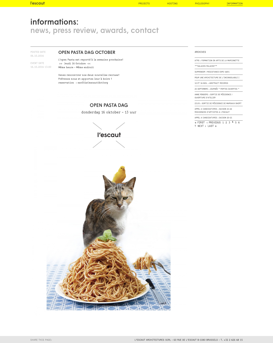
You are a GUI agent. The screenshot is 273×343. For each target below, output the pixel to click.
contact (145, 31)
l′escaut (37, 4)
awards (113, 31)
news (39, 31)
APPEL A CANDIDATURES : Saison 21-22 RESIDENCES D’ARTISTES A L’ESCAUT (213, 110)
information (235, 3)
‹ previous (213, 122)
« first (200, 122)
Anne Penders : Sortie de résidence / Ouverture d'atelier (213, 96)
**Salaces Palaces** (206, 66)
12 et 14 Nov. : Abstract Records (211, 83)
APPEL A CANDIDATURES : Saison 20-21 (213, 118)
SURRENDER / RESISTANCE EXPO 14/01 (212, 72)
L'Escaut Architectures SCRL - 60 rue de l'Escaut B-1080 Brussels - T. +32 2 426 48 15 (189, 340)
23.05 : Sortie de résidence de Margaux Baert (218, 103)
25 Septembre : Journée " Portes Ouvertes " (217, 89)
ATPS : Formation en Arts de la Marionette (217, 61)
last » (212, 126)
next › (202, 126)
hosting (172, 3)
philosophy (202, 3)
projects (144, 3)
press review (74, 31)
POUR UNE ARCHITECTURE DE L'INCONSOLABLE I (217, 78)
